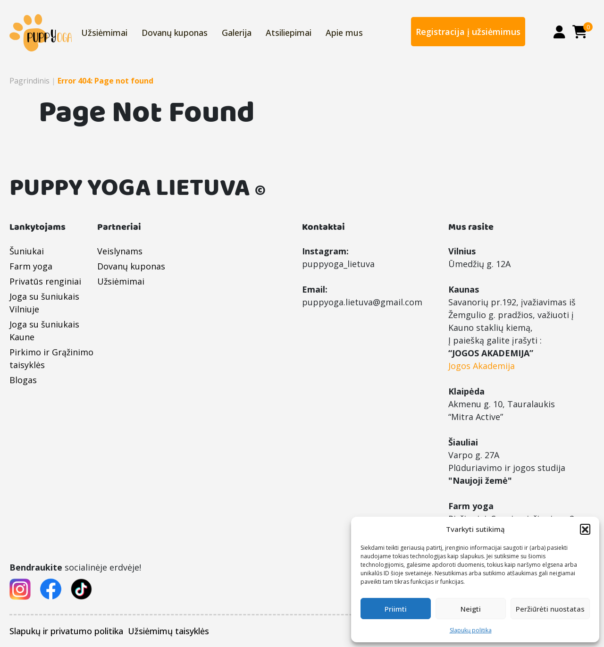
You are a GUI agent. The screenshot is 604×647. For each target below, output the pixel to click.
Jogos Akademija (481, 365)
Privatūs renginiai (45, 281)
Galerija (237, 32)
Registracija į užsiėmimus (468, 31)
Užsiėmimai (104, 32)
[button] (585, 529)
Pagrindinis (29, 81)
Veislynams (120, 251)
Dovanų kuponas (175, 32)
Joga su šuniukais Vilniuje (44, 303)
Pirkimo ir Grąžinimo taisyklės (51, 358)
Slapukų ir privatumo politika (66, 631)
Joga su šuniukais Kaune (44, 331)
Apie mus (344, 32)
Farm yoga (30, 266)
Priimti (396, 608)
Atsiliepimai (288, 32)
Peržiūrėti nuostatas (550, 608)
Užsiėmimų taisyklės (168, 631)
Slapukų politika (471, 630)
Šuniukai (26, 251)
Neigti (471, 608)
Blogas (23, 380)
